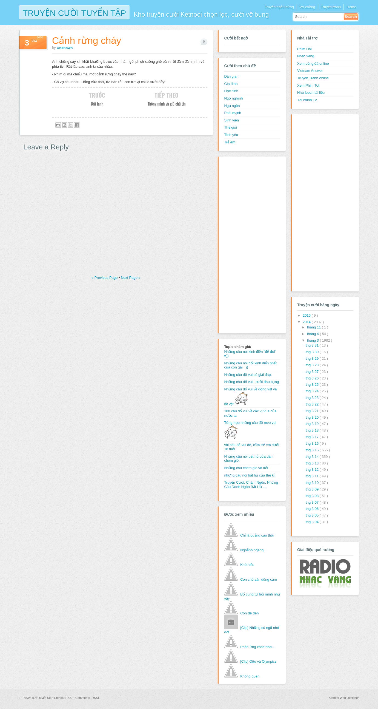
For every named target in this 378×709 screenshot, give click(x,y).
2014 (307, 322)
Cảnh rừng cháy (86, 40)
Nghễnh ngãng (252, 550)
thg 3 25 (313, 384)
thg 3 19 (313, 424)
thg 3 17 (313, 437)
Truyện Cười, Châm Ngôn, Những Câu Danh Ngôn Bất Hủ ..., (251, 484)
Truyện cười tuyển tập (74, 12)
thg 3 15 (313, 450)
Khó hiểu (247, 565)
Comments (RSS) (87, 697)
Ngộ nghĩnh (233, 98)
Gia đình (230, 84)
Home (351, 7)
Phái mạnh (232, 113)
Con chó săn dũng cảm (258, 579)
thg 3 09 (313, 489)
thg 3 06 (313, 509)
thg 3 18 (313, 430)
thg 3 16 (313, 443)
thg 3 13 (313, 463)
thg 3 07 (313, 502)
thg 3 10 (313, 483)
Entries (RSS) (63, 697)
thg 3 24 (313, 391)
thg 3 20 (313, 417)
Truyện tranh (331, 7)
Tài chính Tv (307, 100)
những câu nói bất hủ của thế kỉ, (249, 475)
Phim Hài (304, 49)
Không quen (249, 676)
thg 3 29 (313, 358)
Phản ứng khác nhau (256, 647)
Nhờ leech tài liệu (311, 92)
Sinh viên (231, 120)
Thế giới (230, 127)
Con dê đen (249, 613)
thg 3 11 (313, 476)
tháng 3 (313, 340)
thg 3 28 (313, 365)
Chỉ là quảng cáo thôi (257, 535)
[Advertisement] (246, 244)
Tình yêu (231, 135)
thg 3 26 (313, 378)
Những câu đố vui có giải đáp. (248, 375)
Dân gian (231, 76)
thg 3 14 (313, 457)
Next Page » (131, 278)
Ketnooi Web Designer (344, 697)
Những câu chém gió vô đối (246, 468)
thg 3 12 (313, 469)
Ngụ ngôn (232, 106)
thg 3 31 (313, 345)
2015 (307, 315)
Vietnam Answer (310, 71)
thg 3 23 (313, 398)
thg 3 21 (313, 411)
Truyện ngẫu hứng (279, 7)
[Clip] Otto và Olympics (258, 661)
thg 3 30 (313, 352)
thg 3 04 (313, 522)
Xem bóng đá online (313, 63)
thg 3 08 (313, 496)
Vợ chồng (307, 7)
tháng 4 (313, 334)
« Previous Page (105, 278)
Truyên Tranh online (313, 78)
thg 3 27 (313, 372)
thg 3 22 (313, 404)
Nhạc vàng (305, 56)
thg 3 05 (313, 515)
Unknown (65, 48)
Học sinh (231, 91)
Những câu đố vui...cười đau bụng (251, 382)
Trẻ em (229, 142)
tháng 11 (314, 327)
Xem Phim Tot (308, 85)
